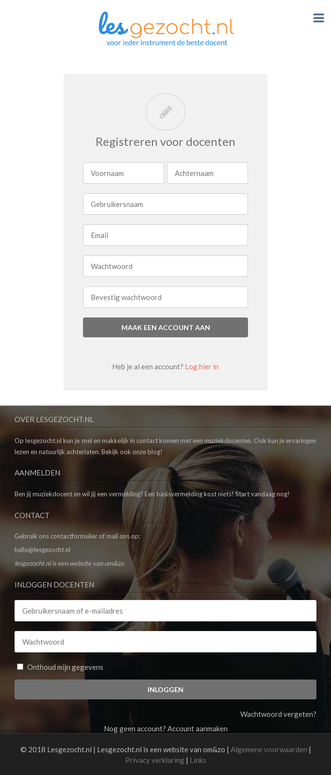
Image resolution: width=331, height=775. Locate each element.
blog (154, 452)
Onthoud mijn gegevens (60, 667)
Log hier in (202, 366)
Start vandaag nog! (262, 494)
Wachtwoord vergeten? (278, 714)
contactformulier (74, 536)
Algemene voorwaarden (269, 749)
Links (198, 760)
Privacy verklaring (154, 760)
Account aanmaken (197, 728)
